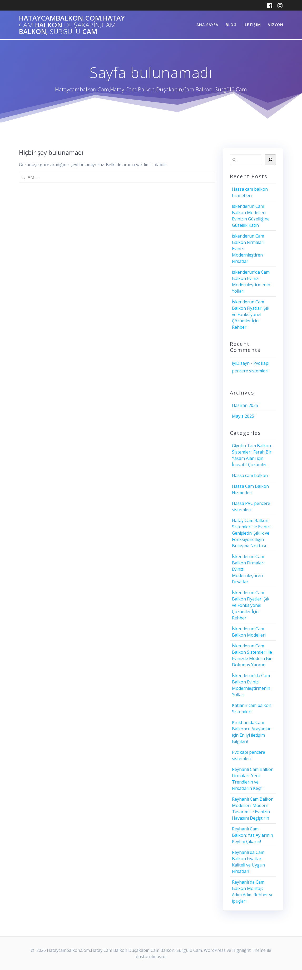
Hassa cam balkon (250, 475)
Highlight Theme (249, 950)
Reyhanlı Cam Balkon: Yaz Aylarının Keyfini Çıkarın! (252, 835)
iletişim (252, 24)
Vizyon (275, 24)
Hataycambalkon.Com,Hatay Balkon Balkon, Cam (72, 25)
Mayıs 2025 (243, 416)
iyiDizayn (241, 363)
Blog (231, 24)
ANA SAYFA (207, 24)
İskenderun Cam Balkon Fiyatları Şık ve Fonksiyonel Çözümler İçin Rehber (250, 314)
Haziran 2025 (245, 405)
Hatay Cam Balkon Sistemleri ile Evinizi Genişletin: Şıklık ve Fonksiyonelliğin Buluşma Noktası (251, 533)
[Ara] (270, 159)
